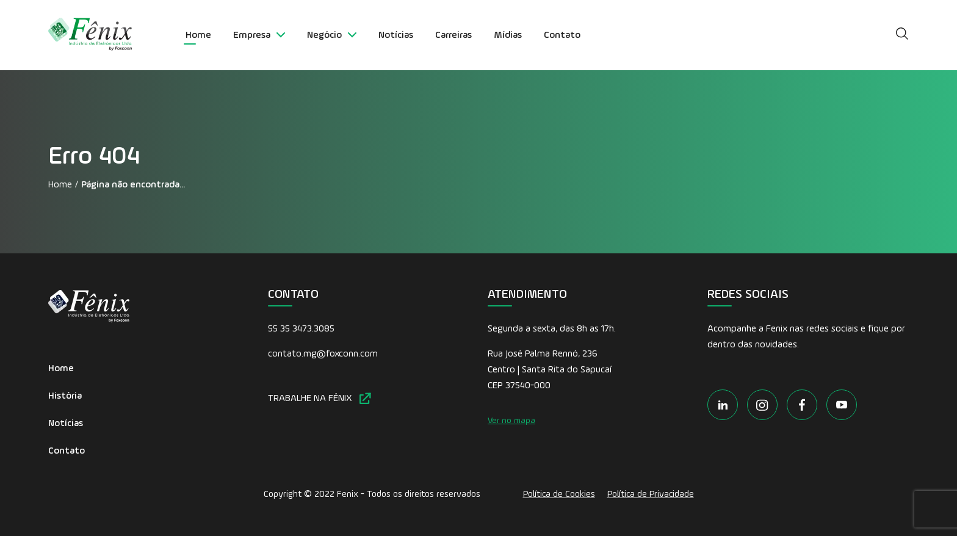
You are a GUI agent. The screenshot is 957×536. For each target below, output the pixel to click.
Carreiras (453, 35)
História (65, 396)
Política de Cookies (559, 494)
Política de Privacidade (650, 494)
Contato (562, 35)
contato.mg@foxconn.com (323, 354)
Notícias (395, 35)
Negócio (331, 35)
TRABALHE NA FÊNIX (319, 398)
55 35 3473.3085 (301, 329)
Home (198, 35)
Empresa (259, 35)
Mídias (508, 35)
